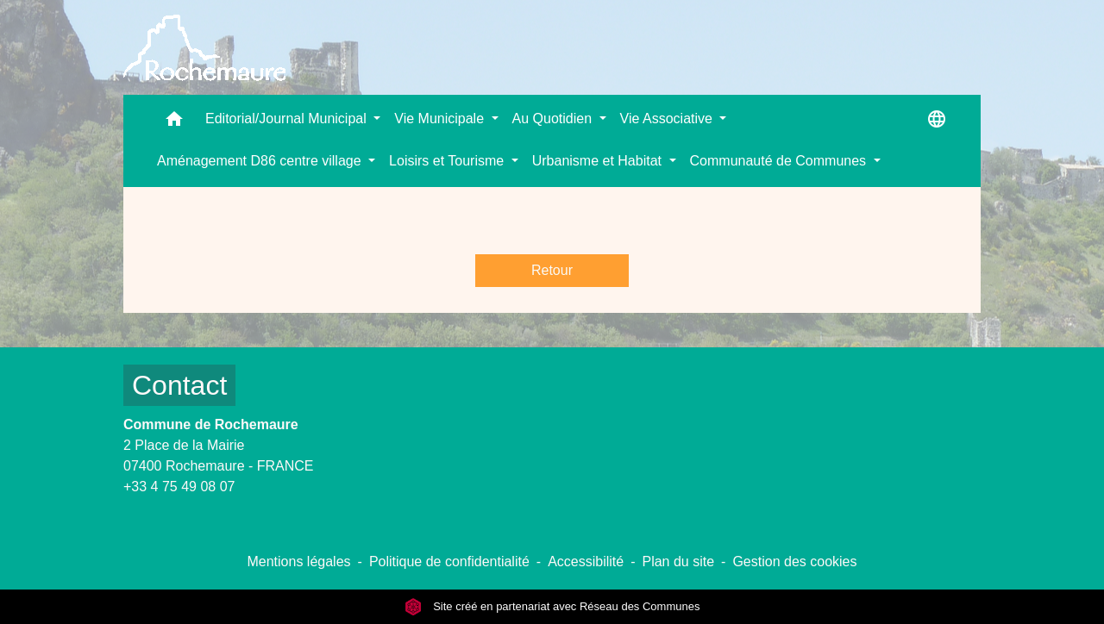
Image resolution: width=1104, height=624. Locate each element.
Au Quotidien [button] (554, 118)
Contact (179, 385)
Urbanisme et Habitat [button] (599, 160)
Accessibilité (586, 561)
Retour (552, 270)
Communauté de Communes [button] (780, 160)
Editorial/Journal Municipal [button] (287, 118)
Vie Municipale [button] (440, 118)
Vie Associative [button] (668, 118)
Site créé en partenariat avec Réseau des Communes (552, 606)
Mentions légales (298, 561)
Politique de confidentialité (449, 561)
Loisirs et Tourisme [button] (448, 160)
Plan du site (678, 561)
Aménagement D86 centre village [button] (261, 160)
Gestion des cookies (794, 561)
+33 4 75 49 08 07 (179, 486)
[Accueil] (204, 47)
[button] (174, 123)
